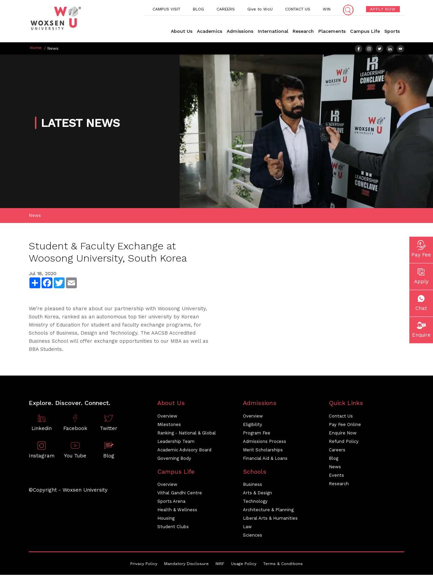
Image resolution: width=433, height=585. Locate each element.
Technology (255, 503)
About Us (181, 31)
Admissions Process (264, 443)
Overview (167, 418)
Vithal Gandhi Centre (179, 494)
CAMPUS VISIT (166, 9)
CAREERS (225, 9)
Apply (421, 274)
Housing (166, 520)
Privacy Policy (143, 565)
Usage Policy (243, 565)
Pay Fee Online (345, 426)
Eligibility (252, 426)
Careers (337, 451)
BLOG (198, 9)
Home (36, 47)
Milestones (169, 426)
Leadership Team (176, 443)
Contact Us (341, 418)
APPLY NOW (383, 9)
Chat (421, 301)
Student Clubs (173, 528)
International (273, 31)
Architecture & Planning (268, 511)
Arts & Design (257, 494)
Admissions (240, 31)
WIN (327, 9)
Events (336, 477)
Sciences (252, 537)
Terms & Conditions (283, 565)
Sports (392, 31)
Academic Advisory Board (184, 451)
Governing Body (174, 460)
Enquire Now (343, 434)
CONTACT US (297, 9)
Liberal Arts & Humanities (270, 520)
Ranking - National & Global (186, 434)
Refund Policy (344, 443)
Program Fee (256, 434)
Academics (209, 31)
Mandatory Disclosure (186, 565)
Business (252, 486)
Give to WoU (260, 9)
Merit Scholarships (263, 451)
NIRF (219, 565)
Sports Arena (171, 503)
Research (303, 31)
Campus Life (365, 31)
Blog (333, 460)
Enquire (421, 328)
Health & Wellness (177, 511)
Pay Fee (421, 248)
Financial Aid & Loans (265, 460)
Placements (332, 31)
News (35, 217)
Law (247, 528)
